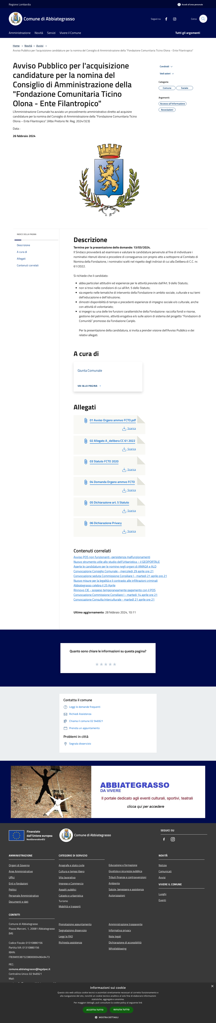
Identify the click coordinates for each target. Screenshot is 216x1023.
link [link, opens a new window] (140, 1002)
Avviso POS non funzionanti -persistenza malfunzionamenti (112, 557)
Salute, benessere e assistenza (126, 889)
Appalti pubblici (67, 889)
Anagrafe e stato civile (71, 865)
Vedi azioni (167, 74)
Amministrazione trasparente (125, 924)
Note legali (115, 936)
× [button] (212, 986)
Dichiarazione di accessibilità (125, 942)
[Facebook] (164, 18)
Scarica (129, 428)
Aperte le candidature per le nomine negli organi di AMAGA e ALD (115, 566)
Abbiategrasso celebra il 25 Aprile (94, 585)
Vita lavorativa (67, 877)
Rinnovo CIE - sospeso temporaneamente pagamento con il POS (115, 590)
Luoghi (162, 894)
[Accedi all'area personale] (190, 4)
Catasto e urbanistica (71, 896)
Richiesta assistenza (70, 942)
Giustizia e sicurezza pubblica (125, 871)
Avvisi (39, 46)
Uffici (12, 877)
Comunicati (165, 871)
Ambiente (114, 883)
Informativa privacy (120, 930)
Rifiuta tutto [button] (122, 1009)
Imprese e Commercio (71, 883)
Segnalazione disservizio (73, 930)
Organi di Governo (19, 865)
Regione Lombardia (20, 4)
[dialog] (108, 1003)
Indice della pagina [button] (26, 234)
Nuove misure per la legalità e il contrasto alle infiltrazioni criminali (116, 580)
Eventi (162, 900)
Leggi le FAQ (66, 936)
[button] (108, 1017)
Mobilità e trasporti (70, 906)
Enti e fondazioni (18, 883)
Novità (28, 46)
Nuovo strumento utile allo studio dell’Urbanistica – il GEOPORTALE (117, 561)
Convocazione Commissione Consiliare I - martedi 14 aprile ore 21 (115, 594)
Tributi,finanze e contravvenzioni (127, 877)
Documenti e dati (18, 902)
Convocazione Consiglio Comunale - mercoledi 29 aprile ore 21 (114, 571)
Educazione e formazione (123, 865)
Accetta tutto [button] (95, 1009)
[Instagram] (173, 18)
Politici (13, 889)
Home (16, 46)
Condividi (167, 67)
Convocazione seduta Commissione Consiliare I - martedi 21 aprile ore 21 (120, 576)
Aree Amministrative (21, 871)
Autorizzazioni (117, 895)
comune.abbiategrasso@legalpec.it (29, 969)
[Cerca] (203, 19)
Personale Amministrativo (24, 896)
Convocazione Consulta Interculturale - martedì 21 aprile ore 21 (114, 599)
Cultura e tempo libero (71, 871)
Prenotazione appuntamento (75, 924)
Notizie (163, 865)
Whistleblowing (117, 948)
